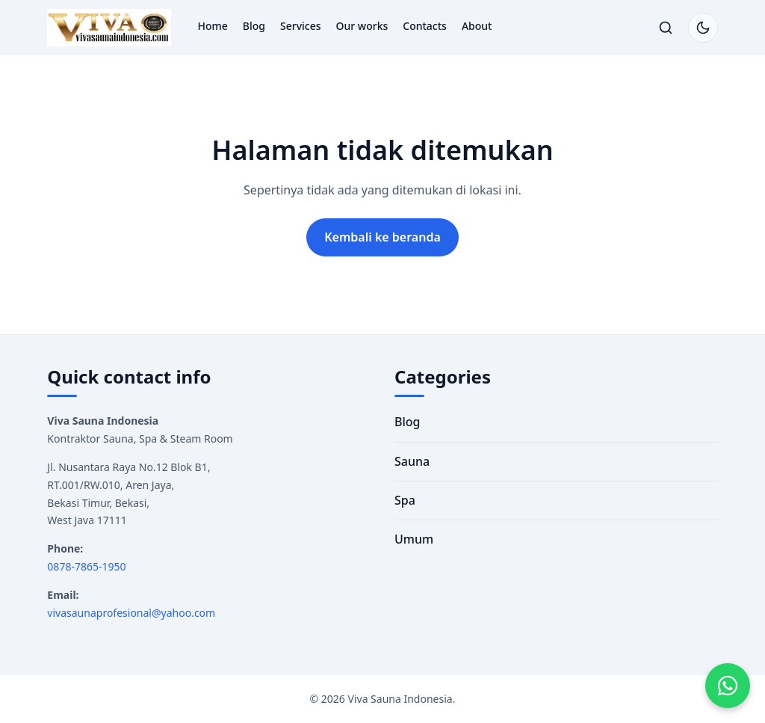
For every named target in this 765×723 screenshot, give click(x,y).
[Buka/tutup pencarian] (665, 27)
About (477, 26)
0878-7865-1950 (86, 566)
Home (213, 26)
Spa (404, 500)
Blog (254, 26)
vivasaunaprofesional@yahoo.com (131, 613)
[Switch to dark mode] (703, 28)
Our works (362, 26)
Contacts (425, 26)
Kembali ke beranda (382, 237)
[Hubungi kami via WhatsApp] (727, 685)
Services (300, 26)
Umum (413, 539)
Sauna (412, 461)
